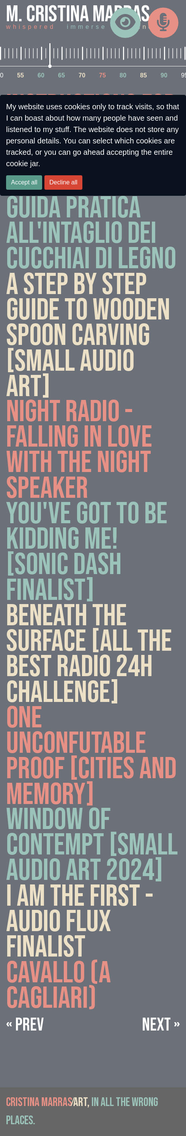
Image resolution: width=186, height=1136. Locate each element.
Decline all (63, 182)
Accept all (24, 182)
